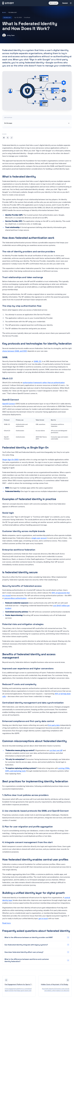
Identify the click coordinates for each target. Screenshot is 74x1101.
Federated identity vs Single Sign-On (25, 447)
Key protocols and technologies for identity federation (37, 343)
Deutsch (65, 3)
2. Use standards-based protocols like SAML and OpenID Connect (35, 810)
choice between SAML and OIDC (14, 351)
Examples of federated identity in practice (29, 499)
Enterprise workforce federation (18, 549)
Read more (6, 923)
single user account (39, 538)
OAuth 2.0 (7, 378)
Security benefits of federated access (22, 586)
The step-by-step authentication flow (21, 305)
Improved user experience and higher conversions (28, 668)
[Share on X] (7, 137)
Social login (8, 512)
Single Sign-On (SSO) (10, 460)
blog (4, 12)
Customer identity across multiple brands (23, 531)
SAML (5, 357)
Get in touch (53, 3)
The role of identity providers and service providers (28, 251)
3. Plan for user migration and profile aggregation (27, 826)
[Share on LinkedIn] (3, 137)
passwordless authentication (15, 598)
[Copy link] (11, 137)
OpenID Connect (10, 399)
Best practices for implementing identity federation (35, 781)
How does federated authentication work (28, 237)
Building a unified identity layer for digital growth (33, 893)
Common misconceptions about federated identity (34, 741)
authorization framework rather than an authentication (44, 383)
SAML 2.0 (37, 361)
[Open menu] (70, 3)
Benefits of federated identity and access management (28, 655)
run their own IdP (56, 750)
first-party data (54, 725)
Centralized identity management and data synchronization (33, 702)
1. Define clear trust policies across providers (25, 795)
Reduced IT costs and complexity (19, 684)
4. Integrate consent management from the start (27, 842)
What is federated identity (19, 176)
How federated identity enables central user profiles (35, 859)
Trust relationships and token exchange (22, 277)
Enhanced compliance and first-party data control (28, 721)
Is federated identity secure (20, 572)
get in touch (43, 918)
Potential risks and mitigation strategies (23, 624)
